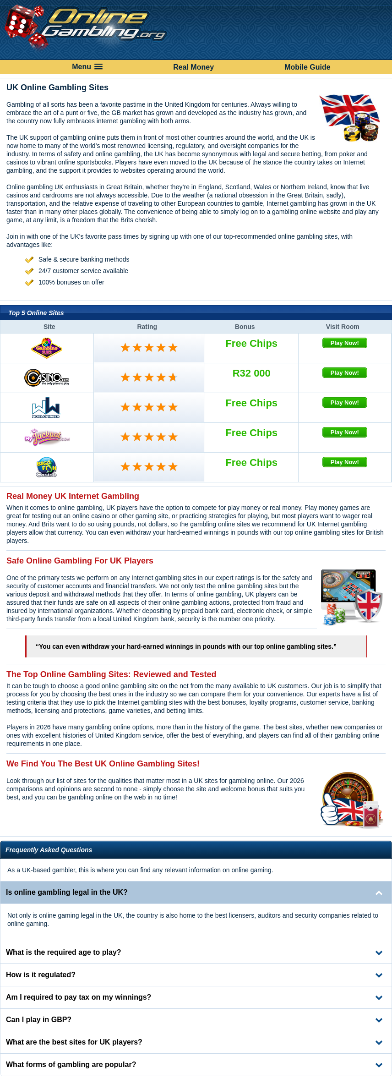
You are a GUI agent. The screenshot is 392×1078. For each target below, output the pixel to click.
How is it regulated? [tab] (41, 975)
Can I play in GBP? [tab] (38, 1019)
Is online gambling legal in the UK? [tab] (67, 892)
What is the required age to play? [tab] (63, 952)
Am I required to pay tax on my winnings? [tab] (78, 997)
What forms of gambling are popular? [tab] (71, 1064)
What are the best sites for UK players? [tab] (74, 1042)
